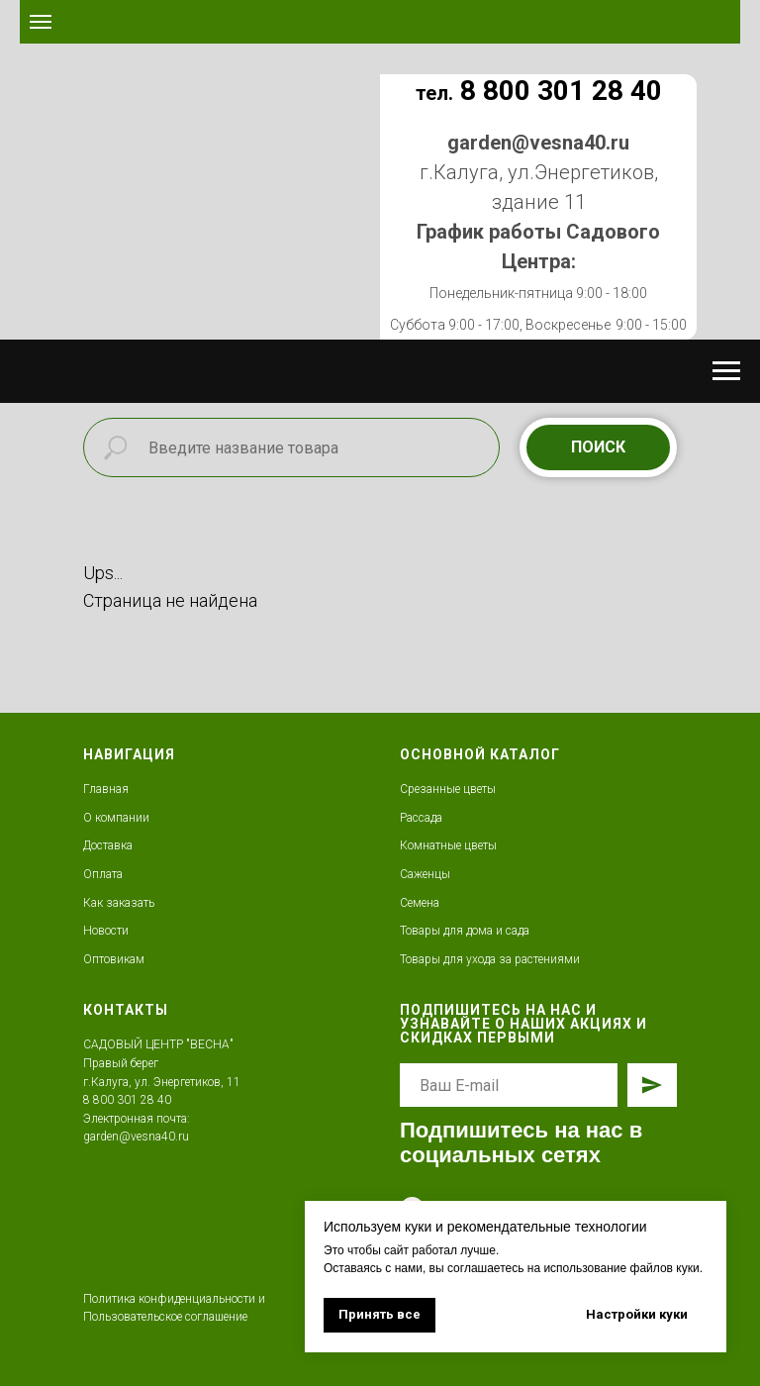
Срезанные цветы (448, 789)
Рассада (421, 818)
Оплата (103, 874)
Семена (419, 903)
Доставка (108, 845)
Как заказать (118, 903)
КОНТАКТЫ (125, 1010)
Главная (106, 789)
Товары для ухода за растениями (490, 959)
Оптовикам (113, 959)
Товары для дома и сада (464, 931)
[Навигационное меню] (40, 22)
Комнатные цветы (448, 845)
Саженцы (425, 874)
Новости (106, 931)
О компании (116, 818)
